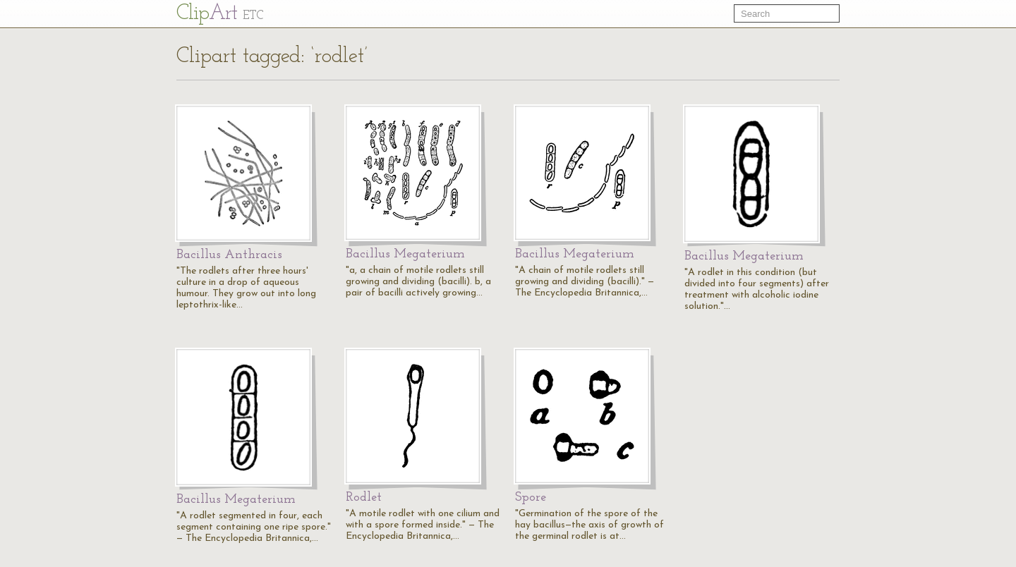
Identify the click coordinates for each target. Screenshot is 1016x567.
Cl (219, 14)
